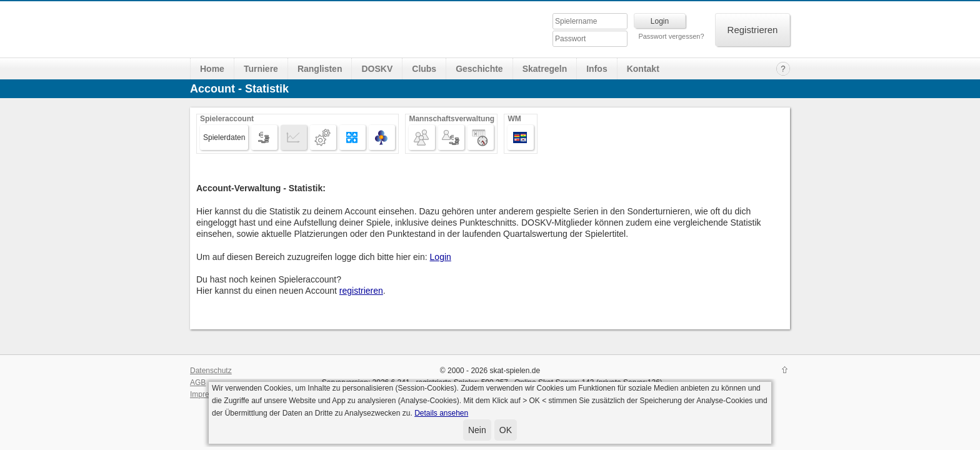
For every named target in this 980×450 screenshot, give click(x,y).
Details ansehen (441, 413)
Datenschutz (211, 370)
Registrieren (753, 29)
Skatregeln (545, 69)
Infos (596, 69)
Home (212, 69)
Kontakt (643, 69)
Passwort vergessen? (671, 36)
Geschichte (479, 69)
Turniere (261, 69)
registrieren (361, 291)
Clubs (424, 69)
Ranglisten (320, 69)
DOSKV (376, 69)
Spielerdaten (224, 137)
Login (440, 257)
